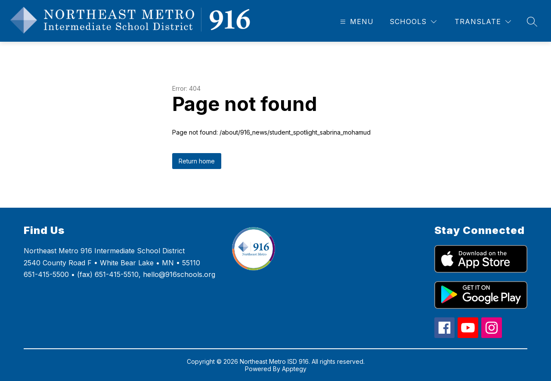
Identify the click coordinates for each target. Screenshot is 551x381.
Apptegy (294, 368)
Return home (197, 161)
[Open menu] (356, 21)
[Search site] (532, 21)
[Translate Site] (482, 21)
